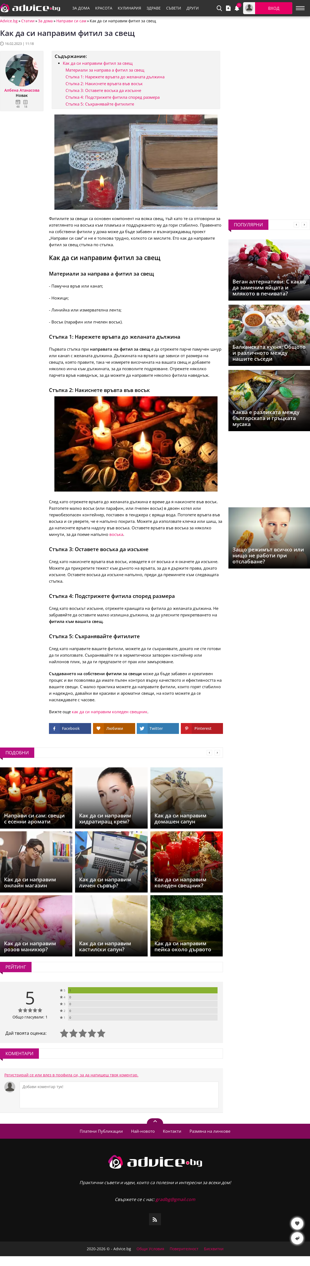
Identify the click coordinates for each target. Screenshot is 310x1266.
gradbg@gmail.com (175, 1199)
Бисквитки (214, 1249)
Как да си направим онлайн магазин (30, 882)
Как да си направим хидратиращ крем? (105, 818)
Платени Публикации (101, 1131)
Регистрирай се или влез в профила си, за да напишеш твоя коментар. (71, 1074)
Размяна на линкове (210, 1131)
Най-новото (143, 1131)
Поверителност (184, 1249)
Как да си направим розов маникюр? (30, 946)
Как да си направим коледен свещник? (180, 882)
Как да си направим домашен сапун (180, 818)
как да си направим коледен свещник (109, 711)
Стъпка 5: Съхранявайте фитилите (100, 104)
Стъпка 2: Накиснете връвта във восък (104, 83)
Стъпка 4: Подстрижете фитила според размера (113, 97)
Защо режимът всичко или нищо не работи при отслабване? (268, 555)
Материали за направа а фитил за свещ (105, 70)
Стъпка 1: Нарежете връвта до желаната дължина (115, 76)
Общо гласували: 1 (30, 1017)
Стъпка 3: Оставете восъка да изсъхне (103, 90)
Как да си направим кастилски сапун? (105, 946)
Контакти (172, 1131)
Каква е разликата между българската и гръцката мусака (265, 418)
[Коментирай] (119, 1095)
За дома (45, 21)
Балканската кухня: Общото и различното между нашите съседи (269, 352)
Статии (28, 21)
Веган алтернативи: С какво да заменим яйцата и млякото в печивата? (269, 287)
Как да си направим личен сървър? (105, 882)
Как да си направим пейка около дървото (182, 946)
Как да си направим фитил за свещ (97, 63)
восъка (116, 534)
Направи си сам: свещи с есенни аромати (34, 818)
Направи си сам (71, 21)
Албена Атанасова (21, 90)
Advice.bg (9, 21)
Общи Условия (150, 1249)
